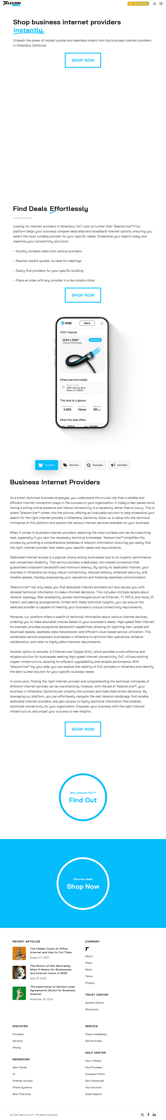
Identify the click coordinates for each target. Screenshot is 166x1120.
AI (14, 1074)
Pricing (17, 1047)
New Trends (20, 1067)
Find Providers (93, 1067)
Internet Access (23, 1080)
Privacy (89, 982)
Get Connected (94, 1080)
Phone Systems (22, 1087)
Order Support (93, 1094)
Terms (89, 976)
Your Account (93, 1087)
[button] (161, 3)
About (89, 956)
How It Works (93, 1060)
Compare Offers (95, 1074)
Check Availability (96, 1034)
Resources (91, 1009)
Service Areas (93, 1040)
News (88, 969)
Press (88, 962)
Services (18, 1040)
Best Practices (22, 1094)
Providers (18, 1034)
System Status (94, 1002)
